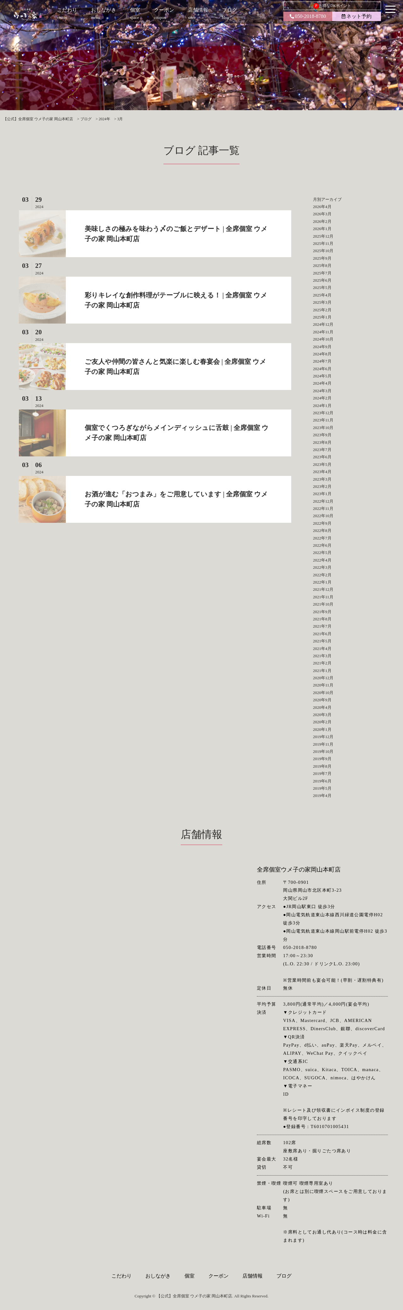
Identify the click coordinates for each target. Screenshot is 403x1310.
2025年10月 (323, 250)
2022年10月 (323, 515)
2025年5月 (322, 287)
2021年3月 (322, 655)
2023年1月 (322, 493)
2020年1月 (322, 729)
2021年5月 (322, 641)
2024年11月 (323, 332)
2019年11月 (323, 744)
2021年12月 (323, 589)
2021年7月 (322, 626)
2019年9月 (322, 758)
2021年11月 (323, 597)
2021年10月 (323, 604)
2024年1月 (322, 405)
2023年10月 (323, 427)
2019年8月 (322, 766)
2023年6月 (322, 457)
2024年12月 (323, 324)
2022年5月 (322, 552)
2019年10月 (323, 751)
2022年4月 (322, 560)
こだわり (121, 1276)
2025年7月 (322, 273)
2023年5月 (322, 464)
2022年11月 (323, 508)
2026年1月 (322, 228)
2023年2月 (322, 486)
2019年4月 (322, 795)
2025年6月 (322, 280)
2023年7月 (322, 449)
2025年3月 (322, 302)
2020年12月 (323, 677)
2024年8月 (322, 354)
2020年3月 (322, 714)
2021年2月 (322, 663)
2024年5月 (322, 376)
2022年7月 (322, 538)
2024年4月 (322, 383)
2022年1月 (322, 582)
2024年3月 (322, 390)
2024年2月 (322, 398)
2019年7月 (322, 773)
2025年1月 (322, 317)
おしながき (158, 1276)
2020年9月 (322, 699)
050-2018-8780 (308, 16)
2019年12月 (323, 736)
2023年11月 (323, 420)
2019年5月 (322, 788)
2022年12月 (323, 501)
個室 (189, 1276)
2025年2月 (322, 310)
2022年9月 (322, 523)
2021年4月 (322, 648)
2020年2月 (322, 722)
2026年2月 (322, 221)
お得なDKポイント (332, 6)
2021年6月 (322, 633)
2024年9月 (322, 346)
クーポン (218, 1276)
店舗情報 (252, 1276)
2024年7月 (322, 361)
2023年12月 (323, 412)
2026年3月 (322, 214)
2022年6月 (322, 545)
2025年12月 (323, 236)
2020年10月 (323, 692)
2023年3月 (322, 479)
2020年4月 (322, 707)
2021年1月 (322, 670)
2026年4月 (322, 206)
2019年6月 (322, 781)
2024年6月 (322, 368)
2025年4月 (322, 295)
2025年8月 (322, 265)
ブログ (284, 1276)
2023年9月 (322, 434)
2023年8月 (322, 442)
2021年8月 (322, 619)
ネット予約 (357, 16)
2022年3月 (322, 567)
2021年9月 (322, 611)
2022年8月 (322, 530)
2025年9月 (322, 258)
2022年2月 (322, 575)
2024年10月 (323, 339)
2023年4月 (322, 471)
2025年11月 (323, 243)
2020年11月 (323, 685)
